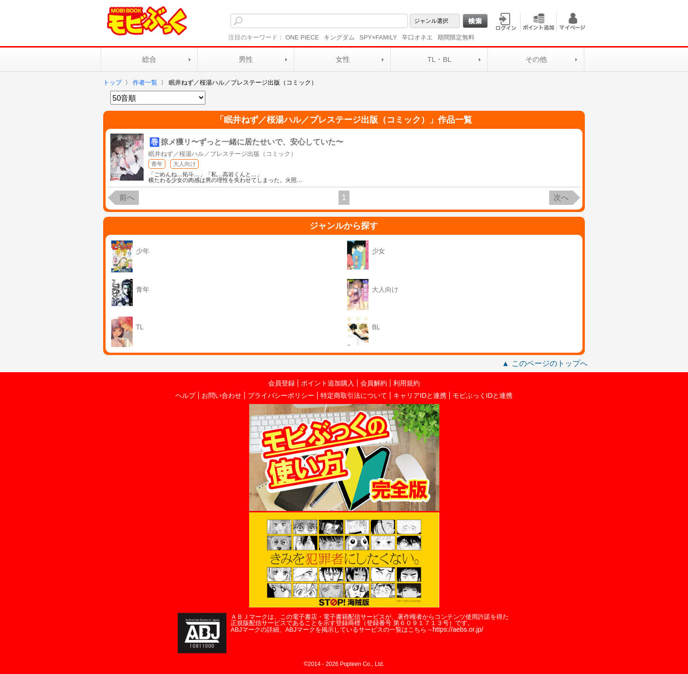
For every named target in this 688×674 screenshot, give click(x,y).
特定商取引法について (353, 395)
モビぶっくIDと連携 (483, 395)
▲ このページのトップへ (544, 363)
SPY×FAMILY (378, 37)
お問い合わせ (222, 395)
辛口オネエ (417, 37)
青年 (157, 164)
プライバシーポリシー (281, 395)
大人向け (184, 164)
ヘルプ (185, 395)
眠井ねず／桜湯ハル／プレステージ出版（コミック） (222, 153)
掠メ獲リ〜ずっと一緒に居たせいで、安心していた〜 (252, 142)
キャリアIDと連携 (419, 395)
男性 (246, 59)
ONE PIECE (302, 37)
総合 (149, 59)
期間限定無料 (456, 37)
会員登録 (281, 383)
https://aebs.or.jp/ (458, 629)
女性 (343, 59)
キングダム (339, 37)
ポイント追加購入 (327, 383)
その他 (536, 59)
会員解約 (373, 383)
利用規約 (406, 383)
